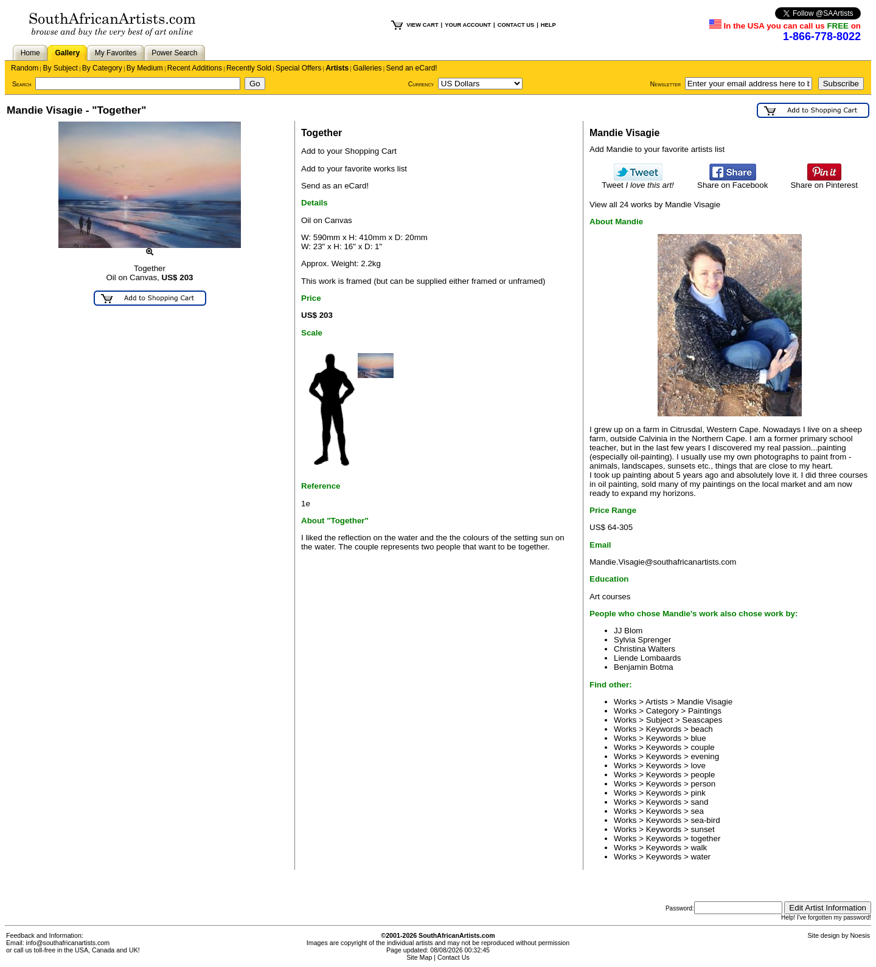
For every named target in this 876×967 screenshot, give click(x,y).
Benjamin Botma (643, 667)
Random (24, 68)
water (700, 856)
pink (697, 792)
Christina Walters (644, 648)
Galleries (367, 68)
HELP (548, 25)
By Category (102, 68)
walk (698, 847)
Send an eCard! (411, 68)
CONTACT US (516, 25)
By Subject (60, 68)
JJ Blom (628, 630)
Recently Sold (248, 68)
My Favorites (116, 53)
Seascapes (702, 719)
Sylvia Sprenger (642, 639)
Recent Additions (194, 68)
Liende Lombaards (647, 657)
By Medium (145, 68)
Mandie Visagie (704, 701)
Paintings (704, 710)
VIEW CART (422, 25)
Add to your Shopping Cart (349, 151)
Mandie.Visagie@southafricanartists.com (662, 561)
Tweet (638, 181)
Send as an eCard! (335, 185)
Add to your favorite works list (354, 168)
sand (699, 802)
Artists (337, 68)
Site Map (419, 957)
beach (701, 729)
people (702, 774)
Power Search (174, 53)
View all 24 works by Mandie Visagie (654, 204)
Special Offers (298, 68)
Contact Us (453, 957)
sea (697, 811)
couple (702, 747)
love (697, 765)
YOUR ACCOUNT (468, 25)
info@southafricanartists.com (68, 942)
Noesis (860, 935)
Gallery (67, 53)
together (705, 838)
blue (698, 738)
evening (704, 756)
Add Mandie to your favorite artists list (657, 149)
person (702, 783)
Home (30, 53)
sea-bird (705, 820)
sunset (702, 829)
